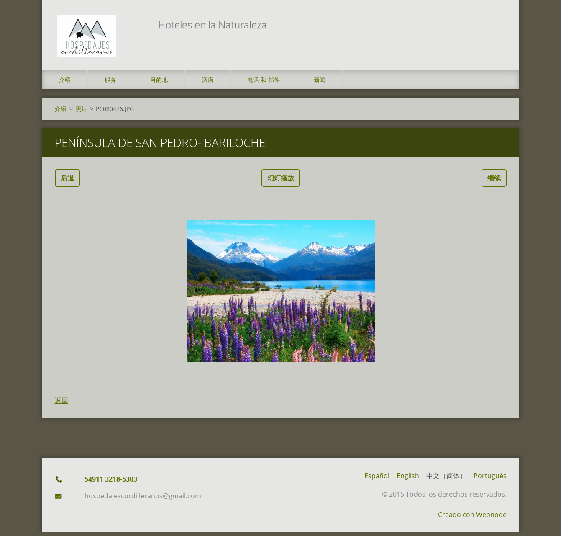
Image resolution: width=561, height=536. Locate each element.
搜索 (497, 24)
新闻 (319, 84)
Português (490, 479)
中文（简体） (446, 479)
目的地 (159, 84)
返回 (61, 404)
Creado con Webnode (472, 518)
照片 (81, 112)
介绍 (65, 84)
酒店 (207, 84)
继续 (494, 181)
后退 (67, 181)
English (408, 479)
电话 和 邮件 (263, 84)
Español (376, 479)
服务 (110, 84)
